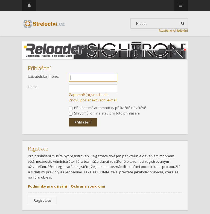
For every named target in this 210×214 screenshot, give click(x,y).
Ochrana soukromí (88, 186)
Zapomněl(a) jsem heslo (89, 94)
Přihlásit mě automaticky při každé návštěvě (107, 107)
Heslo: (33, 86)
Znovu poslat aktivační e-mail (93, 100)
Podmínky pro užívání (47, 186)
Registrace (42, 200)
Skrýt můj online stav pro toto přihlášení (104, 113)
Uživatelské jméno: (43, 76)
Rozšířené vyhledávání (173, 30)
